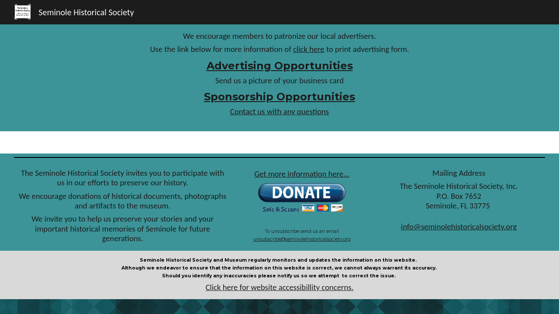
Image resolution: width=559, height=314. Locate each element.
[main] (279, 78)
